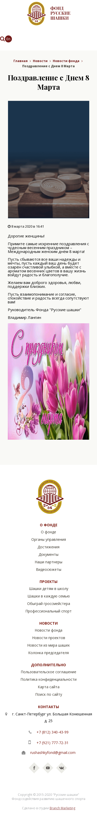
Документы (48, 554)
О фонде (48, 531)
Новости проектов (48, 637)
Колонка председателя (48, 652)
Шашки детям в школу (48, 588)
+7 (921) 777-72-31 (52, 742)
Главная (20, 61)
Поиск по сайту (48, 694)
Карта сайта (48, 686)
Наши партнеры (48, 561)
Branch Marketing (62, 808)
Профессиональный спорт (48, 611)
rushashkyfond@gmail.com (53, 752)
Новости (40, 61)
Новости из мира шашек (48, 645)
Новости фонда (66, 61)
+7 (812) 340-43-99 (52, 732)
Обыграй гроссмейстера (48, 603)
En (8, 38)
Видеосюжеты (48, 569)
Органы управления (48, 539)
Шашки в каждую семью (48, 596)
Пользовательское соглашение (48, 671)
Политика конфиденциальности (48, 679)
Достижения (48, 546)
